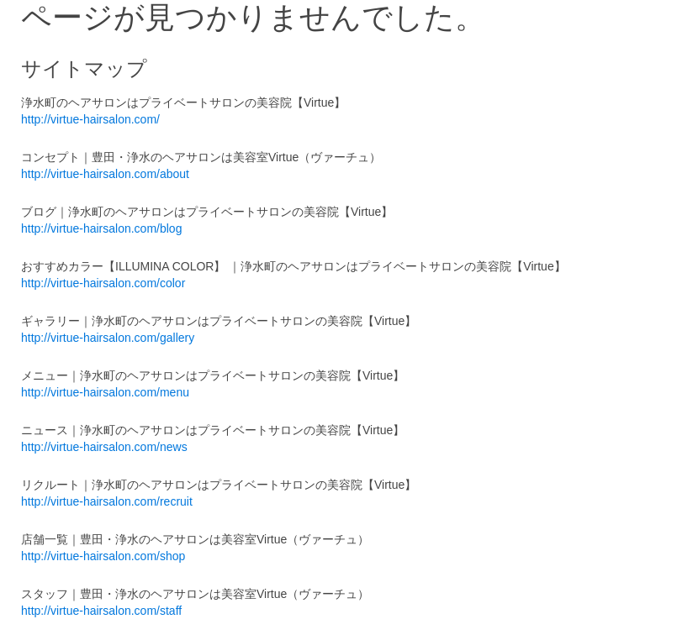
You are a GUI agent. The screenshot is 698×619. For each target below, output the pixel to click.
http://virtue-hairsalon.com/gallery (107, 337)
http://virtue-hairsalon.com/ (90, 119)
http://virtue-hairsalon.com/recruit (107, 501)
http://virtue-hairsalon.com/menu (105, 392)
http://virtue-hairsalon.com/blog (101, 228)
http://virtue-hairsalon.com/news (104, 447)
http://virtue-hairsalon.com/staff (101, 610)
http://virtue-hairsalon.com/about (105, 174)
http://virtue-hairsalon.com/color (103, 283)
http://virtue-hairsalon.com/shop (103, 556)
